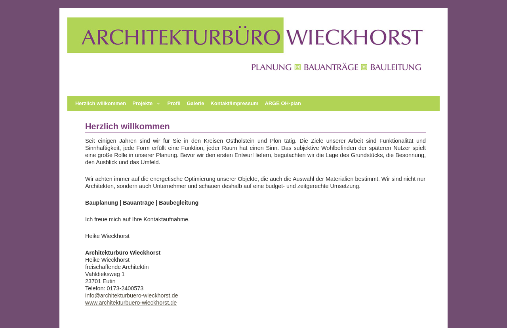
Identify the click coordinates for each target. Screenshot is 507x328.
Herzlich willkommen (100, 103)
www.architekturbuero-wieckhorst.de (131, 302)
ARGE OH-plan (283, 103)
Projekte (144, 105)
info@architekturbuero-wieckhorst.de (131, 295)
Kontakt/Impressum (234, 103)
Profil (173, 103)
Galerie (195, 103)
